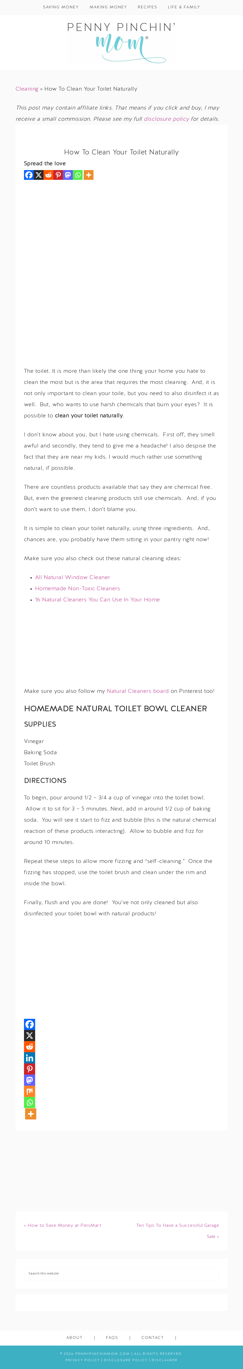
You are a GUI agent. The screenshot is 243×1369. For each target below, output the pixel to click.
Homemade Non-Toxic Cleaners (77, 589)
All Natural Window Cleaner (72, 578)
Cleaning (27, 89)
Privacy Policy (83, 1360)
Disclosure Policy (126, 1360)
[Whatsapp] (78, 175)
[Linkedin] (29, 1057)
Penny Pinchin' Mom (121, 42)
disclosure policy (166, 119)
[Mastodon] (68, 175)
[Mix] (29, 1091)
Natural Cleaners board (138, 691)
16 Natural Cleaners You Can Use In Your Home (97, 600)
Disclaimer (165, 1360)
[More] (89, 175)
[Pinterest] (58, 175)
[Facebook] (29, 175)
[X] (39, 175)
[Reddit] (48, 175)
